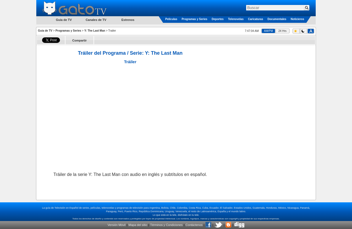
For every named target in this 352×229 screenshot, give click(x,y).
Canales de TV (96, 19)
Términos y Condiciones (166, 225)
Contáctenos (194, 225)
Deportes (218, 19)
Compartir (79, 40)
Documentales (277, 19)
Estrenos (127, 19)
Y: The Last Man (94, 30)
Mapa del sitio (137, 225)
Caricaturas (255, 19)
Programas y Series (194, 19)
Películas (171, 19)
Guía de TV (45, 30)
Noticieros (297, 19)
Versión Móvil (116, 225)
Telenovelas (236, 19)
